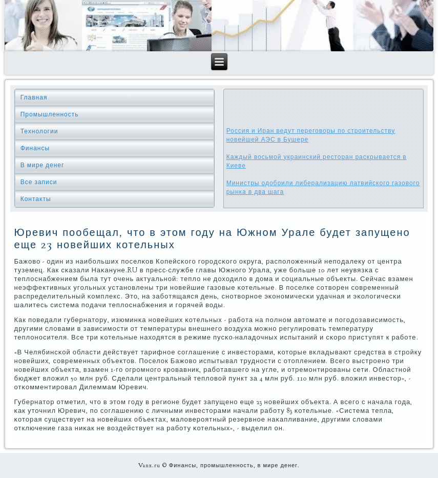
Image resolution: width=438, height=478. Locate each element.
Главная (34, 97)
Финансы (35, 148)
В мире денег (42, 165)
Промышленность (49, 114)
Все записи (38, 182)
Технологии (39, 131)
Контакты (35, 199)
